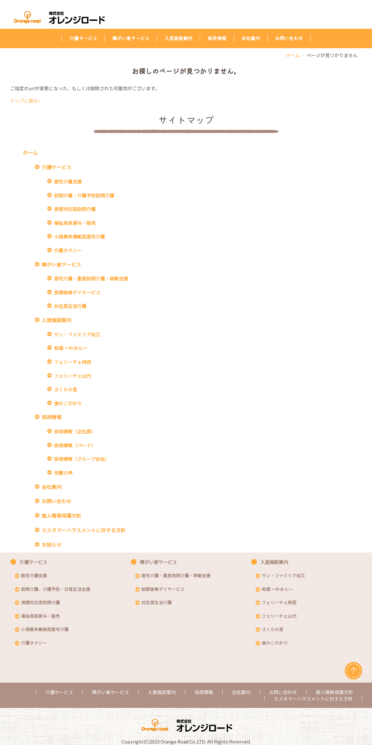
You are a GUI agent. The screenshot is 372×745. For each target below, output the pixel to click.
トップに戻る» (25, 100)
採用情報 (216, 38)
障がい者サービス (130, 38)
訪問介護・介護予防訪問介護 (84, 195)
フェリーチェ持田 (72, 362)
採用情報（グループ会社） (81, 459)
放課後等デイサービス (77, 292)
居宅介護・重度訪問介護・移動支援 (91, 278)
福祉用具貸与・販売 (75, 223)
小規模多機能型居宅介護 (79, 236)
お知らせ (51, 544)
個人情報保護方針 (61, 515)
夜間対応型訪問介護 (75, 209)
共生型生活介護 (70, 306)
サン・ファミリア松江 (77, 334)
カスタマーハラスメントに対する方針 (84, 530)
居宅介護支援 (68, 181)
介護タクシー (68, 250)
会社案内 (250, 38)
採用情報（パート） (75, 445)
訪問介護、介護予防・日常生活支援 (55, 589)
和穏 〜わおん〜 (70, 348)
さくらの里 (65, 389)
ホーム (293, 55)
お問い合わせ (289, 38)
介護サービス (83, 38)
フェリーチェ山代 (72, 375)
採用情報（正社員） (75, 431)
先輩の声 (63, 472)
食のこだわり (68, 403)
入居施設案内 (179, 38)
